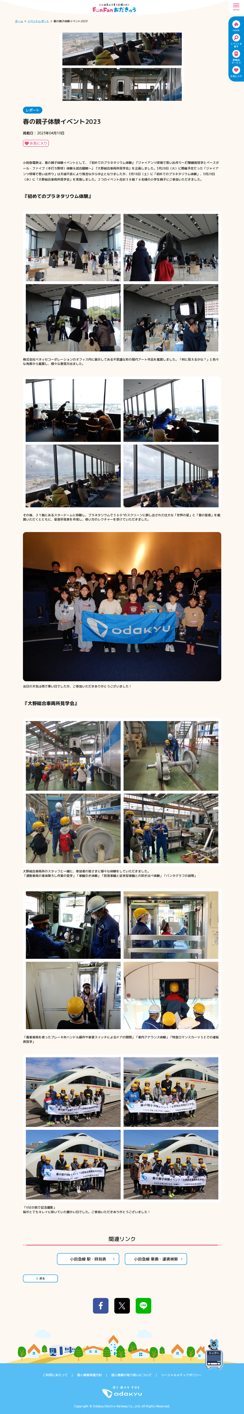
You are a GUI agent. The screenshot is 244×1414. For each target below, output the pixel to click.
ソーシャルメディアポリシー (181, 1375)
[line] (143, 1306)
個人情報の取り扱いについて (131, 1375)
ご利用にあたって (55, 1375)
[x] (122, 1306)
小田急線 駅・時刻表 (92, 1259)
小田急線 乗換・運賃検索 (158, 1259)
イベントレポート (38, 21)
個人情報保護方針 (89, 1375)
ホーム (19, 21)
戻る (40, 1278)
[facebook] (100, 1306)
